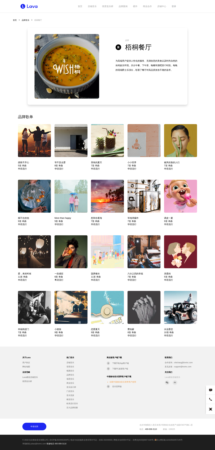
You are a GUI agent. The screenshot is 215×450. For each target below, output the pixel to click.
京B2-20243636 (105, 440)
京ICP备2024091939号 (59, 440)
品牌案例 (123, 6)
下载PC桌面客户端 (120, 369)
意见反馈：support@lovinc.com (178, 367)
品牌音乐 (25, 20)
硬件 (135, 6)
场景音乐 (70, 379)
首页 (80, 6)
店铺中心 (161, 6)
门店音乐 (70, 391)
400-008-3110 (60, 444)
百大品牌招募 (72, 408)
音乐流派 (70, 395)
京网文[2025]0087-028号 (143, 440)
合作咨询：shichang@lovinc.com (179, 362)
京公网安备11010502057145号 (168, 440)
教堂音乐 (70, 399)
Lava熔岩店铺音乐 (30, 377)
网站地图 (26, 367)
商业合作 (147, 6)
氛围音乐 (70, 371)
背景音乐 (70, 367)
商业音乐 (70, 383)
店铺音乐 (92, 6)
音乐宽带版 (117, 386)
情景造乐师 (107, 6)
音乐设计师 (71, 387)
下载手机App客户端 (120, 363)
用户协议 (26, 362)
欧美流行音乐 (72, 403)
